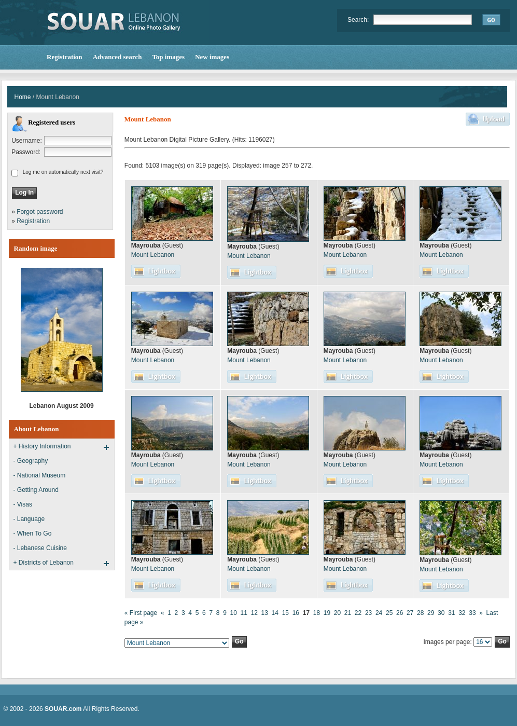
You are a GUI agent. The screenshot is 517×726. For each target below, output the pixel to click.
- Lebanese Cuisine (40, 548)
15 (285, 613)
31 (451, 613)
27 (410, 613)
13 (264, 613)
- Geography (30, 460)
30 (441, 613)
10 (233, 613)
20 (337, 613)
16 (295, 613)
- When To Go (32, 533)
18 (316, 613)
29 (430, 613)
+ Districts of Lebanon (43, 562)
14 (275, 613)
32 (461, 613)
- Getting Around (36, 490)
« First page (140, 613)
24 (378, 613)
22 (358, 613)
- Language (29, 519)
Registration (33, 221)
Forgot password (40, 211)
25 (389, 613)
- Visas (22, 504)
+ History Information (42, 446)
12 (254, 613)
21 (347, 613)
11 (244, 613)
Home (23, 97)
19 (327, 613)
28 (420, 613)
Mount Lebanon (152, 254)
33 (472, 613)
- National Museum (39, 475)
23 (368, 613)
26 (399, 613)
